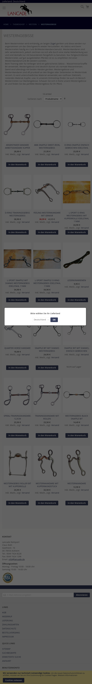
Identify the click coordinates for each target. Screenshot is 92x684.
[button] (41, 319)
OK (54, 319)
